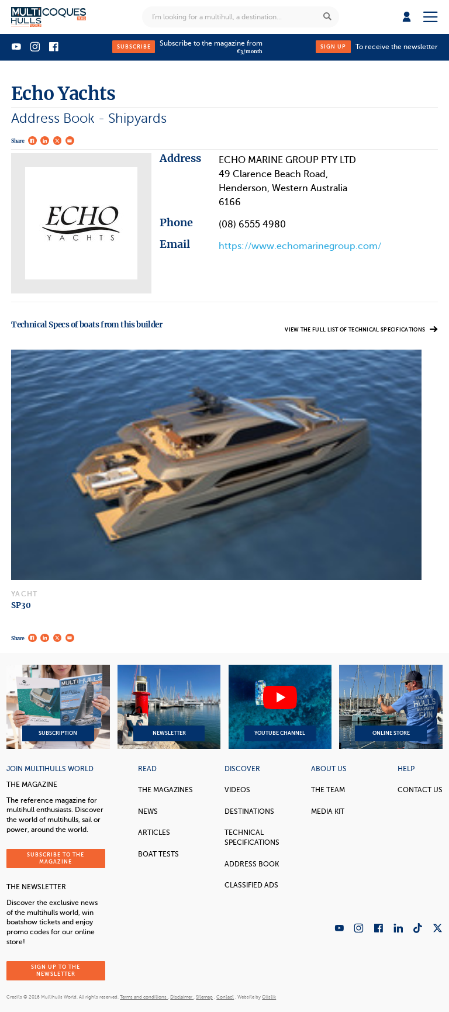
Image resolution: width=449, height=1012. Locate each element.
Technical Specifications (251, 837)
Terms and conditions (144, 997)
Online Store (390, 707)
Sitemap (204, 997)
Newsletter (169, 707)
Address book (251, 864)
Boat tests (158, 854)
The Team (328, 790)
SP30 (21, 605)
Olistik (269, 997)
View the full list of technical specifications (361, 330)
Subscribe (134, 47)
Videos (237, 790)
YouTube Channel (280, 707)
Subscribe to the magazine (55, 858)
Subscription (57, 707)
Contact (225, 997)
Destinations (249, 811)
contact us (420, 790)
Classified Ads (251, 885)
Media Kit (327, 811)
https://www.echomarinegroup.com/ (300, 246)
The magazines (165, 790)
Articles (154, 832)
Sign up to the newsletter (55, 970)
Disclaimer (182, 997)
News (148, 811)
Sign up (333, 47)
